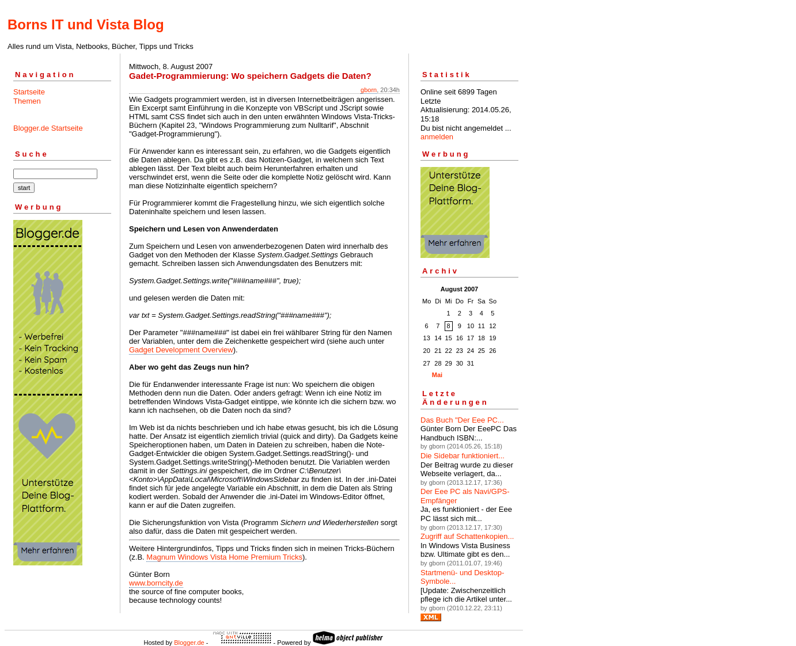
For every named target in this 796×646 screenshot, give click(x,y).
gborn (369, 89)
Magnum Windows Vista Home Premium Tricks (224, 557)
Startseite (29, 92)
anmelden (436, 136)
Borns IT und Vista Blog (85, 24)
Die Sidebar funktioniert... (462, 455)
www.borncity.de (156, 583)
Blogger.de (189, 642)
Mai (437, 374)
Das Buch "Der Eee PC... (462, 420)
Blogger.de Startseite (48, 128)
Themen (27, 101)
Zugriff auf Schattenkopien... (467, 536)
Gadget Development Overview (181, 349)
